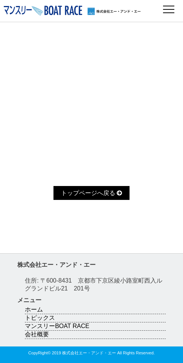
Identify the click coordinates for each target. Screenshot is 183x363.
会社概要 (37, 334)
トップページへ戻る (91, 193)
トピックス (40, 318)
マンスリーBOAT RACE (57, 326)
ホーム (34, 309)
